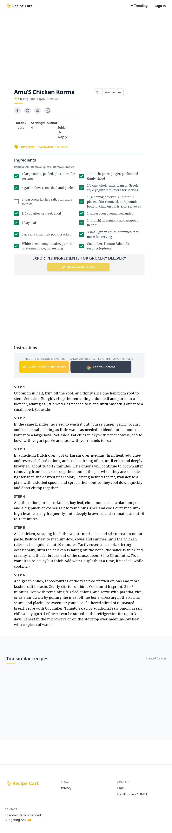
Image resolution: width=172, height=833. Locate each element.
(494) (25, 99)
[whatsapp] (47, 110)
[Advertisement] (86, 49)
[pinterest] (27, 110)
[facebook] (17, 110)
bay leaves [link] (28, 147)
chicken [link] (62, 147)
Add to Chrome (101, 367)
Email (121, 788)
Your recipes (113, 92)
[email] (37, 110)
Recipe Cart (25, 783)
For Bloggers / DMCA (132, 794)
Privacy (66, 788)
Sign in (160, 6)
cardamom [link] (46, 147)
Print (134, 92)
